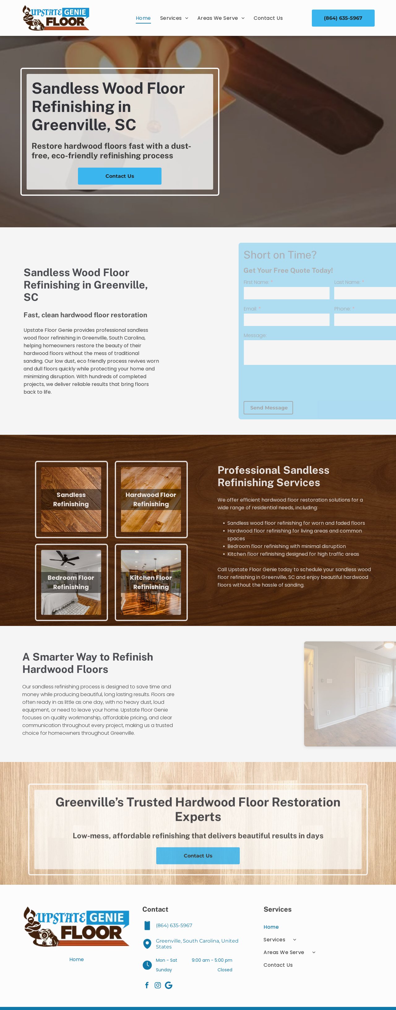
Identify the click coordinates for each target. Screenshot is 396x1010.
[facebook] (147, 986)
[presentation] (324, 382)
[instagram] (157, 986)
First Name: (289, 282)
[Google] (168, 986)
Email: (283, 308)
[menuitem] (143, 18)
